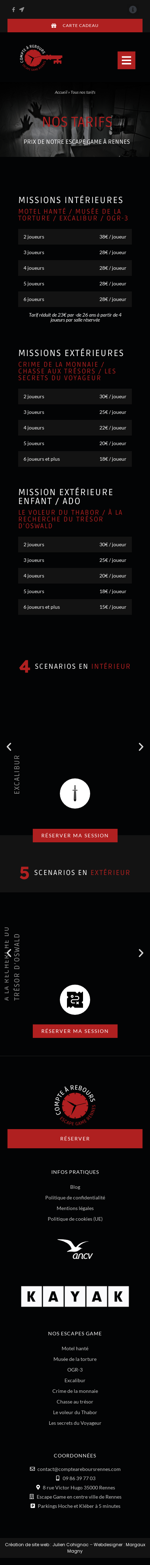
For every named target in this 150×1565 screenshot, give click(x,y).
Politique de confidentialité (75, 1197)
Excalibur (75, 1380)
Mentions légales (75, 1208)
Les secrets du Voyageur (75, 1423)
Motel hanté (75, 1348)
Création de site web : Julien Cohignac (47, 1545)
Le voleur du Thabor (75, 1412)
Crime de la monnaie (75, 1391)
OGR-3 (75, 1370)
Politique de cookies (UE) (75, 1219)
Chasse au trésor (75, 1402)
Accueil (61, 92)
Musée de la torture (75, 1359)
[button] (133, 9)
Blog (75, 1187)
